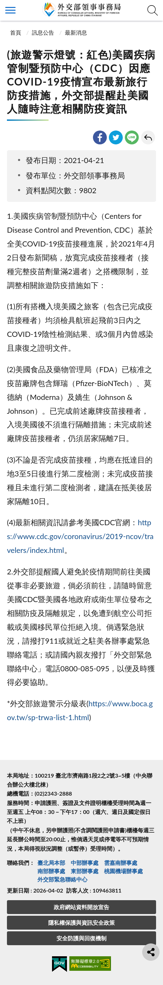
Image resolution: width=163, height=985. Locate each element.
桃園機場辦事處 (123, 871)
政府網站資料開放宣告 (81, 907)
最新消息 (76, 32)
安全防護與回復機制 (81, 938)
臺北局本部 (51, 862)
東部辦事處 (84, 871)
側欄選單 (10, 10)
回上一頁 (148, 137)
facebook (100, 137)
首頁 (15, 32)
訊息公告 (43, 32)
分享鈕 (151, 952)
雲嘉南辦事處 (120, 862)
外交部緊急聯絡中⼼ (62, 879)
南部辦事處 (51, 871)
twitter (116, 137)
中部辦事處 (84, 862)
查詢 (152, 10)
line (132, 137)
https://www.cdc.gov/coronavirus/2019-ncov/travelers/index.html (80, 536)
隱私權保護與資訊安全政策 (81, 922)
